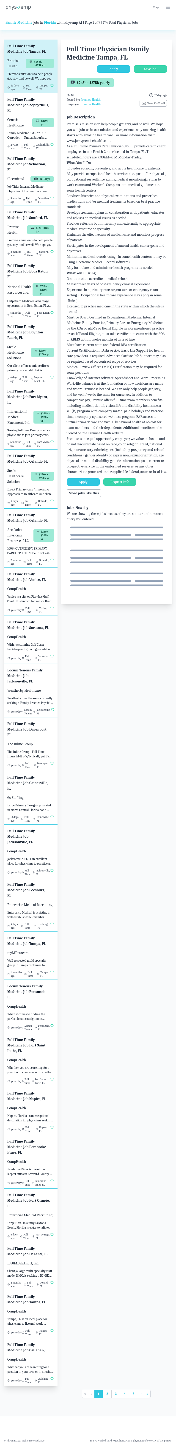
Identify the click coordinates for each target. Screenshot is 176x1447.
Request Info (119, 482)
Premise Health (90, 100)
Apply (113, 69)
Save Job (150, 69)
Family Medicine (19, 22)
